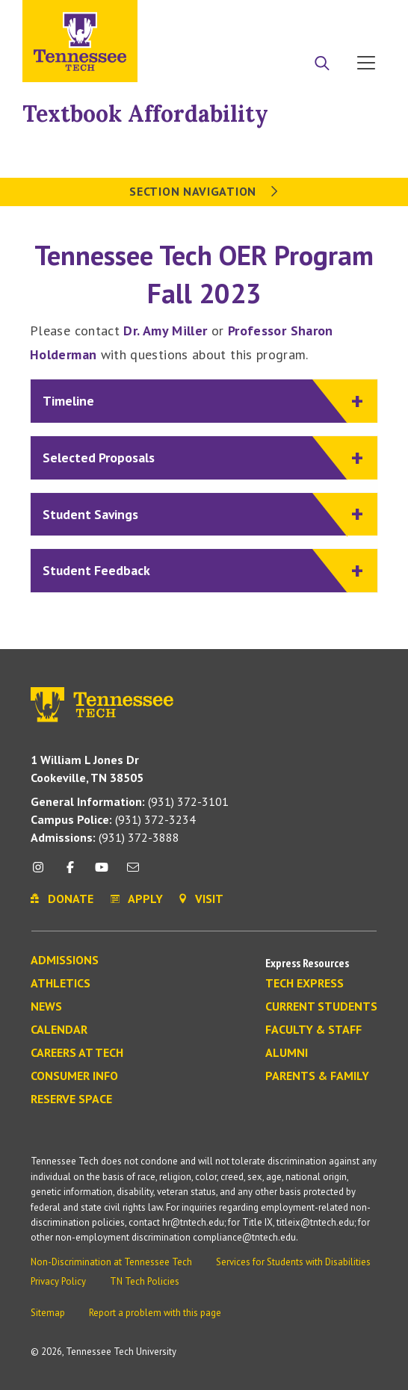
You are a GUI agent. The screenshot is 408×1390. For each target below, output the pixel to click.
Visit (361, 17)
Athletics (60, 983)
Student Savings (195, 514)
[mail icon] (133, 872)
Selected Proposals (195, 458)
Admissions (65, 960)
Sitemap (48, 1312)
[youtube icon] (101, 872)
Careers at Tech (77, 1053)
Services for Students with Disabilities (293, 1262)
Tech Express (304, 983)
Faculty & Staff (313, 1030)
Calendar (59, 1030)
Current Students (321, 1007)
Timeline (195, 401)
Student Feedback (195, 571)
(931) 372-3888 (105, 837)
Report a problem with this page (155, 1312)
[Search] (322, 64)
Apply (249, 17)
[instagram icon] (42, 872)
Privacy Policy (58, 1281)
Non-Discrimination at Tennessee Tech (111, 1262)
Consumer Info (74, 1076)
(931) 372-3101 (130, 801)
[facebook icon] (69, 872)
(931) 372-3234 (113, 819)
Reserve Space (71, 1099)
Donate (306, 17)
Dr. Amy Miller (165, 330)
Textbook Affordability (145, 113)
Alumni (286, 1053)
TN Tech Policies (144, 1281)
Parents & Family (317, 1076)
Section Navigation (203, 191)
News (46, 1007)
